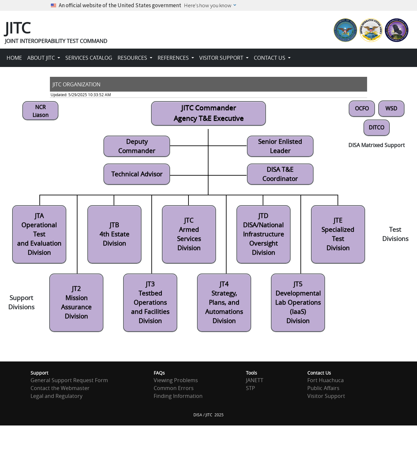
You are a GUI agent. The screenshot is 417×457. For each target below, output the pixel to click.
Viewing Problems (176, 380)
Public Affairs (323, 388)
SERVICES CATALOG (88, 57)
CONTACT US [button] (270, 57)
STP (250, 388)
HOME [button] (14, 57)
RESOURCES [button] (133, 57)
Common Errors (174, 388)
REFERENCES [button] (174, 57)
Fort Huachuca (325, 380)
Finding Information (178, 396)
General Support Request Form (69, 380)
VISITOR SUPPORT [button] (222, 57)
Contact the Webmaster (60, 388)
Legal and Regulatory (56, 396)
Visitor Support (326, 396)
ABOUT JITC (41, 57)
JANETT (254, 380)
